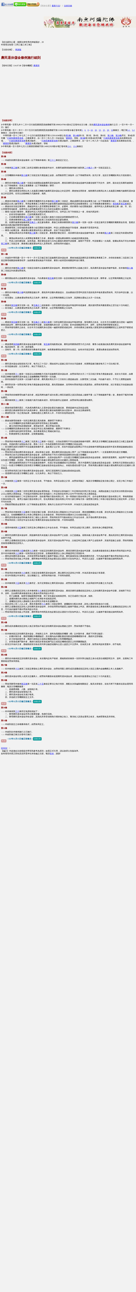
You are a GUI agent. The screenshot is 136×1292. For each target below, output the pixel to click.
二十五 (41, 684)
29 (108, 130)
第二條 (26, 220)
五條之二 (37, 305)
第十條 (20, 292)
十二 (23, 441)
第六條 (28, 217)
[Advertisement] (24, 94)
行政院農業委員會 (15, 138)
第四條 (116, 204)
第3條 (68, 135)
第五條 (124, 204)
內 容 (4, 250)
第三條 (14, 168)
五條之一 (33, 222)
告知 (52, 753)
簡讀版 (18, 50)
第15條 (110, 135)
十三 (40, 441)
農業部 (36, 65)
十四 (21, 551)
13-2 (75, 146)
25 (104, 130)
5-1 (128, 130)
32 (112, 130)
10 (92, 130)
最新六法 (56, 6)
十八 (44, 604)
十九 (17, 669)
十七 (40, 591)
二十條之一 (89, 168)
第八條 (20, 183)
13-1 (69, 146)
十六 (31, 551)
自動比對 (37, 248)
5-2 (133, 130)
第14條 (76, 135)
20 (96, 130)
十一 (17, 374)
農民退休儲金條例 (101, 125)
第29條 (119, 135)
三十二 (53, 160)
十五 (15, 481)
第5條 (82, 138)
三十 (17, 711)
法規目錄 (68, 6)
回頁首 (4, 748)
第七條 (24, 175)
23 (100, 130)
